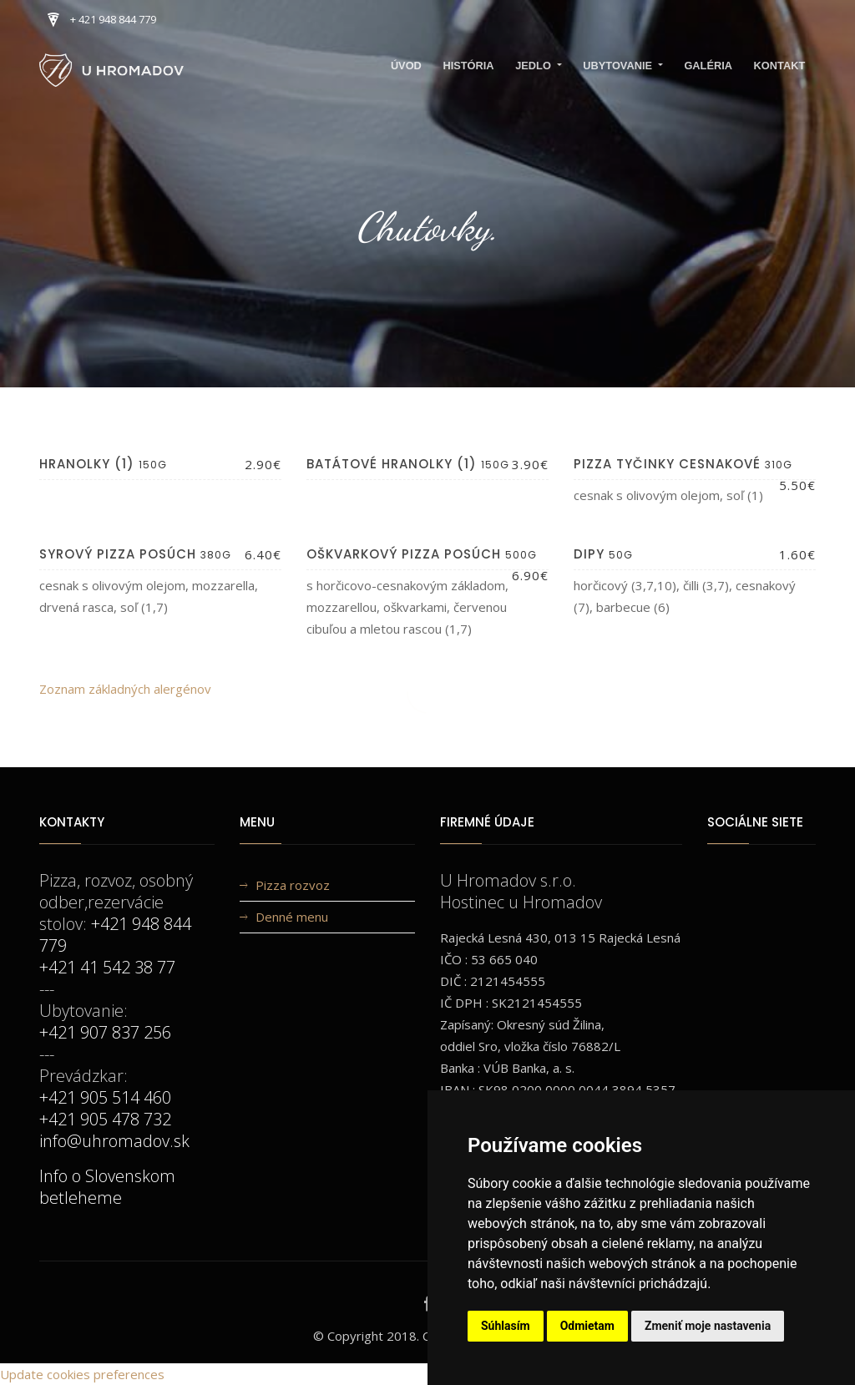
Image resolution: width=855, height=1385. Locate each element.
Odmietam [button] (587, 1325)
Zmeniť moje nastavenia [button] (708, 1325)
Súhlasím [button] (505, 1325)
